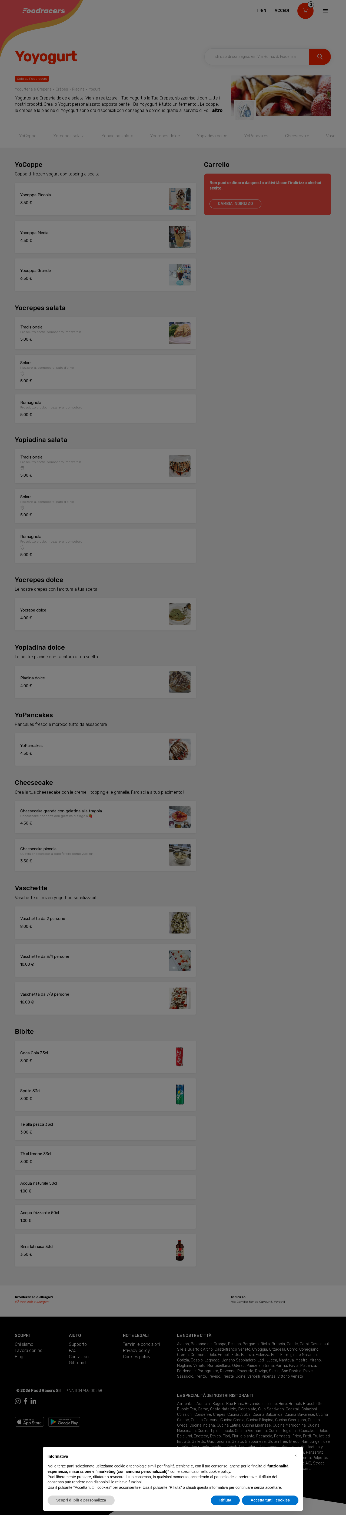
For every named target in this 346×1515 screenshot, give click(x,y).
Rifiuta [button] (225, 1500)
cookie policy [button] (219, 1471)
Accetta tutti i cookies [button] (270, 1500)
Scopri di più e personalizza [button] (81, 1500)
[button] (295, 1455)
